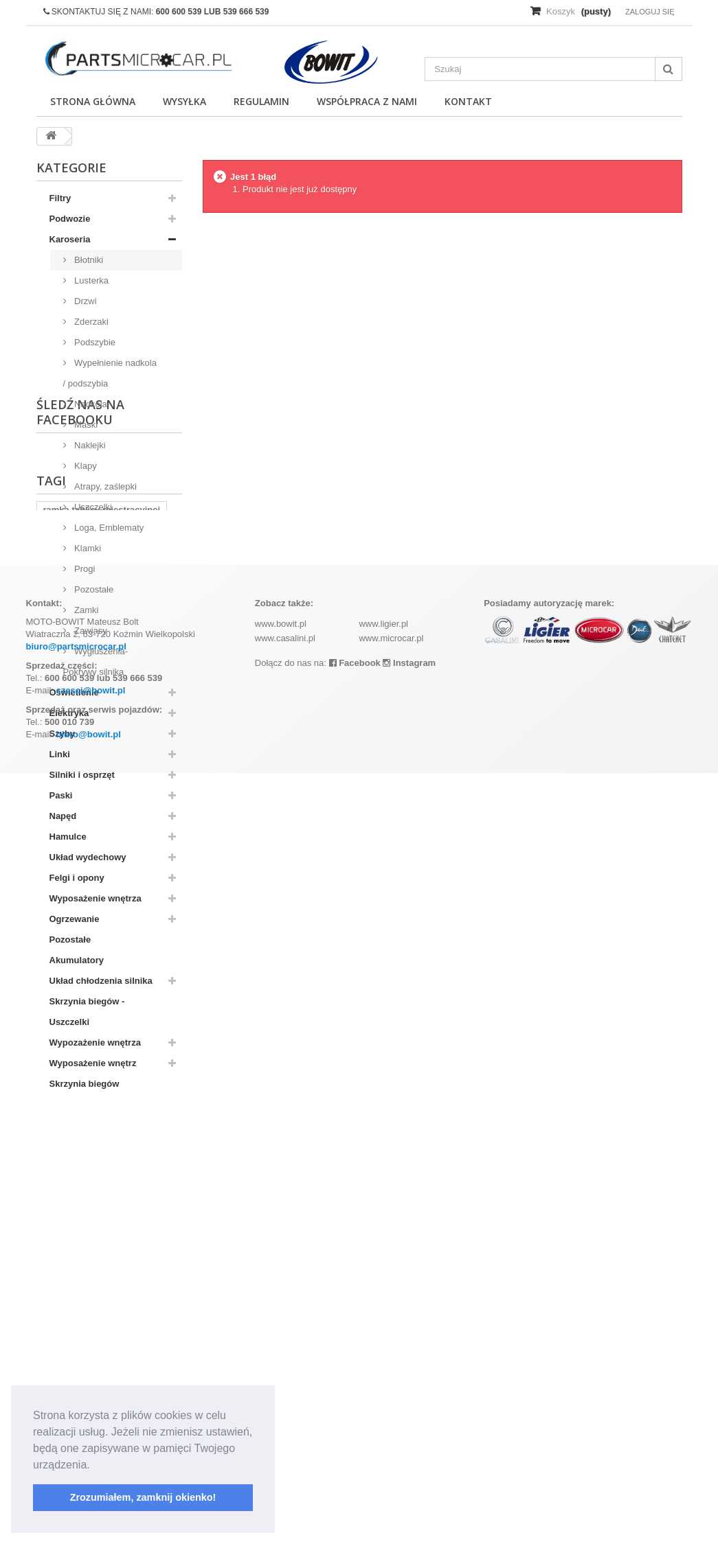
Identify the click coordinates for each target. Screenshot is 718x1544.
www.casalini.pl (285, 1409)
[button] (95, 1466)
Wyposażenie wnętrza (95, 898)
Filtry (60, 198)
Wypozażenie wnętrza (95, 1042)
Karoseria (70, 239)
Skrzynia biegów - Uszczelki (87, 1011)
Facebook (355, 1434)
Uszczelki (92, 507)
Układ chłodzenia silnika (101, 981)
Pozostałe (93, 589)
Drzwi (84, 301)
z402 (97, 1248)
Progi (84, 569)
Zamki (85, 610)
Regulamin (261, 101)
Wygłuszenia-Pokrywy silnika (95, 661)
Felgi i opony (76, 878)
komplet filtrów (74, 1269)
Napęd (63, 816)
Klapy (84, 466)
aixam (135, 1248)
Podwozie (70, 219)
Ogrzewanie (74, 919)
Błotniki (88, 260)
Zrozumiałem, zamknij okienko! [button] (143, 1497)
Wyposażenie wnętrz (93, 1063)
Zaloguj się (650, 12)
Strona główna (92, 101)
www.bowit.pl (280, 1395)
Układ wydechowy (87, 857)
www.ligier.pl (383, 1395)
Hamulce (68, 836)
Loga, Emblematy (108, 527)
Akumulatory (76, 960)
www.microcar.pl (391, 1409)
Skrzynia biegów (84, 1084)
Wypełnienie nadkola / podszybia (110, 373)
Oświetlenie (74, 692)
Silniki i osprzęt (82, 775)
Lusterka (90, 280)
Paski (61, 795)
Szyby (62, 733)
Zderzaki (90, 321)
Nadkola (89, 404)
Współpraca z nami (367, 101)
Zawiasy (89, 630)
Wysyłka (184, 101)
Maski (85, 424)
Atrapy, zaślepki (104, 486)
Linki (59, 754)
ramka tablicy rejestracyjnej (102, 1228)
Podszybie (94, 342)
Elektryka (69, 713)
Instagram (409, 1434)
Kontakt (468, 101)
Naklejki (89, 445)
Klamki (87, 548)
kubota (58, 1248)
